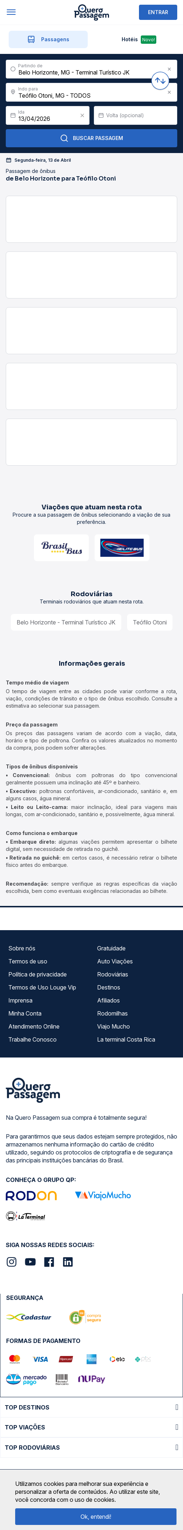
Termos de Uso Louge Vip (42, 987)
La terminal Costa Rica (126, 1039)
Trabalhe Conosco (32, 1039)
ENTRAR (158, 12)
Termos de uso (27, 961)
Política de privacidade (37, 974)
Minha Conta (25, 1013)
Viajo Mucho (113, 1026)
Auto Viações (115, 961)
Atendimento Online (34, 1026)
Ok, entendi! (95, 1516)
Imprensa (20, 1000)
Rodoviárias (112, 974)
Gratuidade (111, 948)
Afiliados (108, 1000)
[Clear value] (82, 115)
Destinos (108, 987)
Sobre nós (21, 948)
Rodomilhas (112, 1013)
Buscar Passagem (91, 138)
